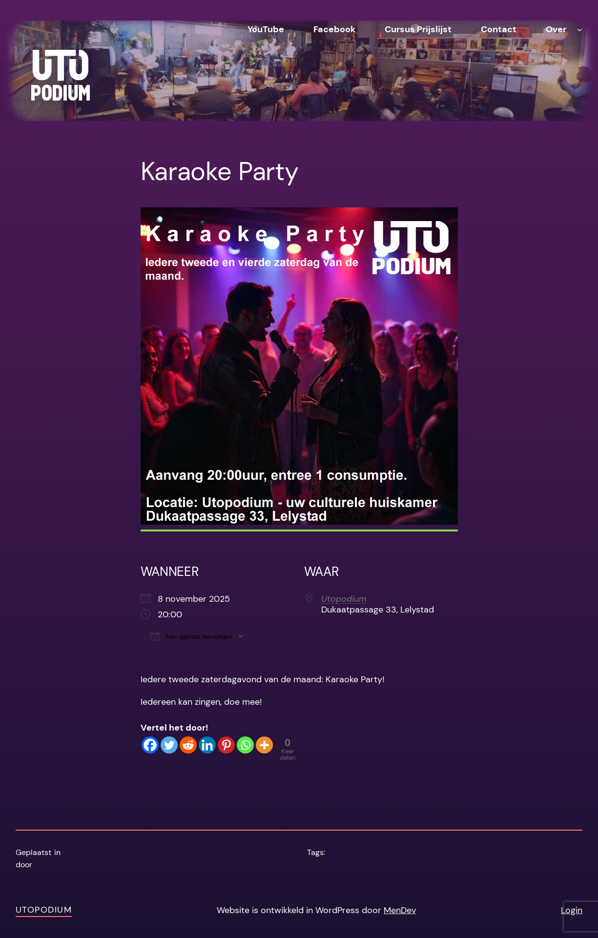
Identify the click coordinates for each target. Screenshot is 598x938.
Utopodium (344, 599)
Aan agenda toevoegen (191, 636)
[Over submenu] (579, 29)
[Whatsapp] (245, 745)
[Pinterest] (226, 745)
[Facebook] (150, 745)
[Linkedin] (207, 745)
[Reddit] (188, 745)
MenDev (400, 910)
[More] (264, 745)
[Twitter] (169, 745)
